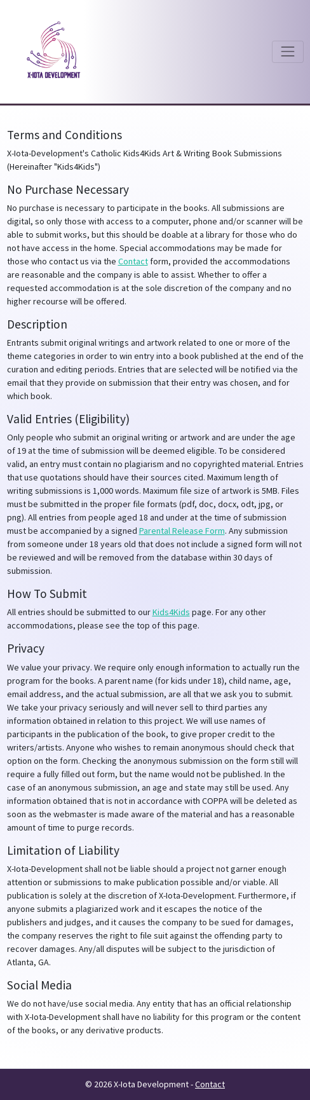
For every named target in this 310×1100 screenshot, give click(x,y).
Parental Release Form (182, 530)
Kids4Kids (171, 612)
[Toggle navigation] (287, 52)
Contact (133, 261)
